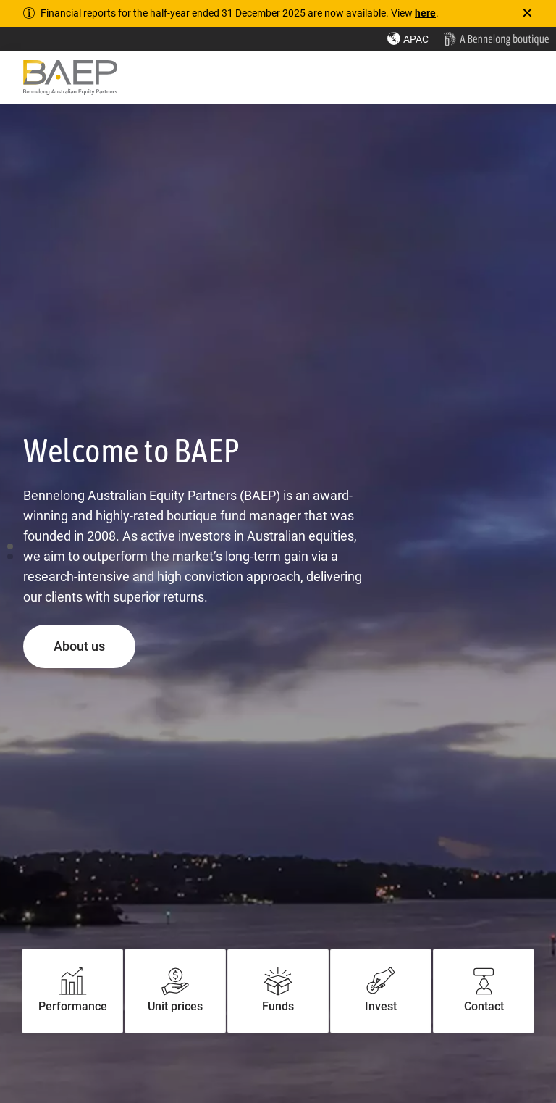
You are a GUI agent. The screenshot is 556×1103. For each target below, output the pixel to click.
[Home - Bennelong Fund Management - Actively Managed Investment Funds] (496, 39)
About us (94, 646)
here (425, 13)
